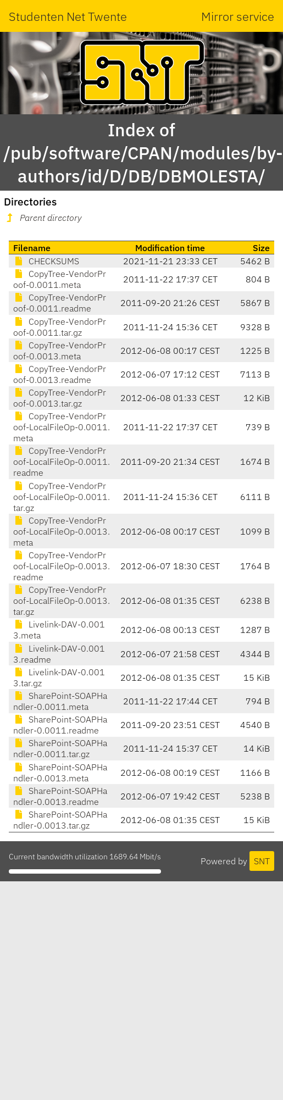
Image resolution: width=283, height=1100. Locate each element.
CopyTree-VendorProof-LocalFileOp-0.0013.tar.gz (61, 600)
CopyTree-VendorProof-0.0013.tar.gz (59, 398)
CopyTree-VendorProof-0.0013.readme (59, 374)
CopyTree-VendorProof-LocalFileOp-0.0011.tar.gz (61, 496)
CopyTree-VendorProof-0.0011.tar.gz (59, 327)
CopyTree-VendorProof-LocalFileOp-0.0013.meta (61, 531)
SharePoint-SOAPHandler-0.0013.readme (60, 796)
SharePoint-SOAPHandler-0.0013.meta (60, 773)
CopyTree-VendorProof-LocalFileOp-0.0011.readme (61, 461)
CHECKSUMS (46, 260)
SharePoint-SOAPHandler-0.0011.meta (60, 701)
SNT (262, 860)
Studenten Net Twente (68, 16)
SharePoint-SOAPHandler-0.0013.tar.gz (60, 820)
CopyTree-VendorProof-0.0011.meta (59, 279)
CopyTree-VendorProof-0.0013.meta (59, 351)
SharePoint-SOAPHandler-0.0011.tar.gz (60, 748)
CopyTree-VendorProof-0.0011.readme (59, 303)
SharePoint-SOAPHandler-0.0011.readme (60, 725)
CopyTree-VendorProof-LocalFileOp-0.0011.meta (61, 426)
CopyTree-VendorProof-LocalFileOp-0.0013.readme (61, 565)
